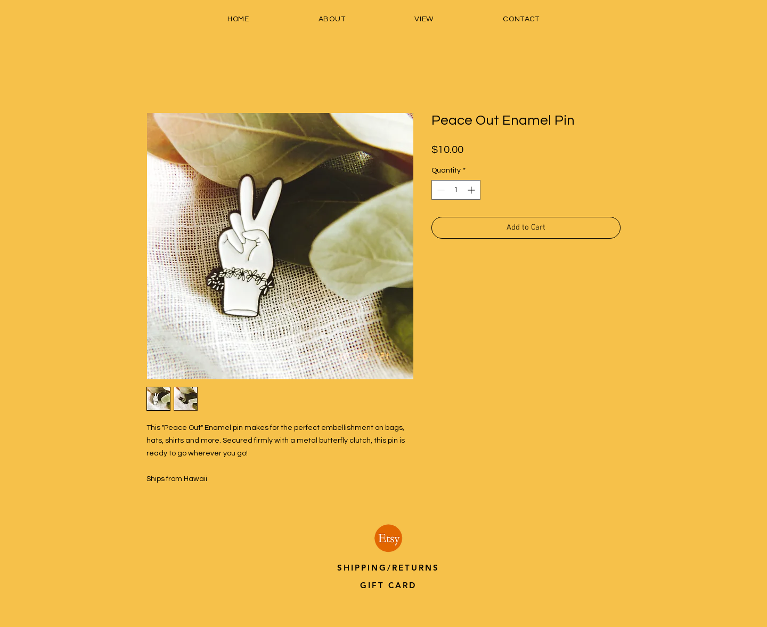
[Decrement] (439, 190)
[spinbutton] (456, 190)
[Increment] (472, 190)
